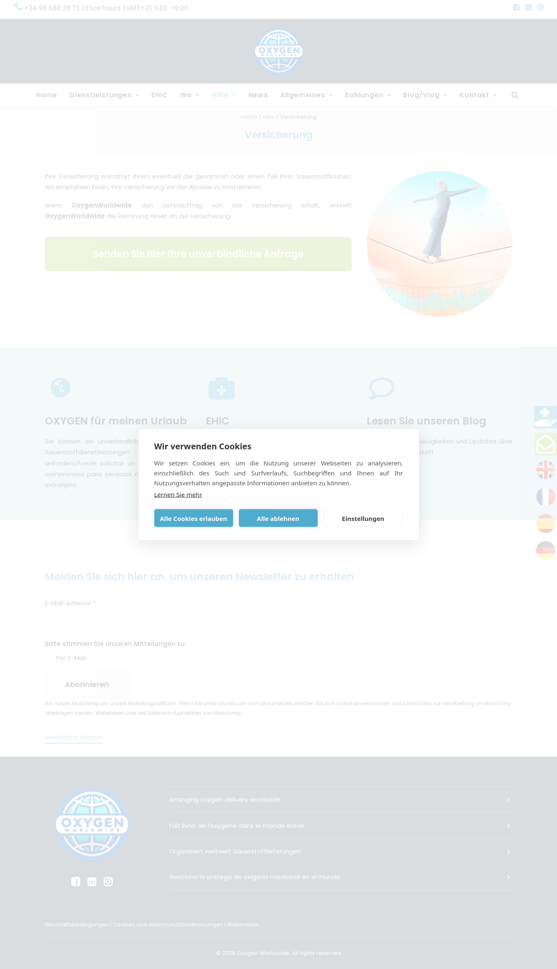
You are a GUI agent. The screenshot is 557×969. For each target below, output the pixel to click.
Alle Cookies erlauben (193, 518)
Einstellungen (363, 518)
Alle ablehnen (278, 518)
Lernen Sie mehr (178, 494)
